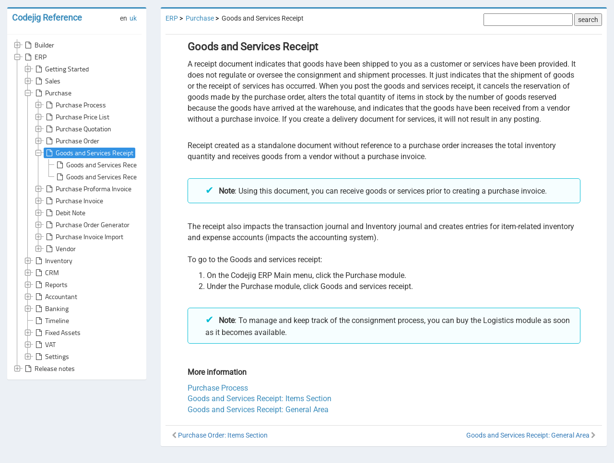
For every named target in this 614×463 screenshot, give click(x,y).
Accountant (55, 296)
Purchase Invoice (73, 201)
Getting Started (61, 69)
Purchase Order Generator (87, 225)
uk (133, 18)
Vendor (60, 248)
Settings (51, 356)
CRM (46, 272)
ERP (35, 57)
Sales (47, 81)
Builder (38, 45)
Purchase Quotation (77, 129)
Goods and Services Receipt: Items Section (120, 177)
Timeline (51, 320)
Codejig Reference (47, 17)
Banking (51, 308)
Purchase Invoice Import (83, 237)
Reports (51, 284)
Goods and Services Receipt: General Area (119, 165)
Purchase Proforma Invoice (87, 189)
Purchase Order (71, 141)
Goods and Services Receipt (88, 153)
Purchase (52, 93)
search (588, 19)
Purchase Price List (76, 117)
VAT (45, 344)
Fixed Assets (57, 332)
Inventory (53, 260)
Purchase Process (75, 105)
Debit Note (64, 213)
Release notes (49, 368)
